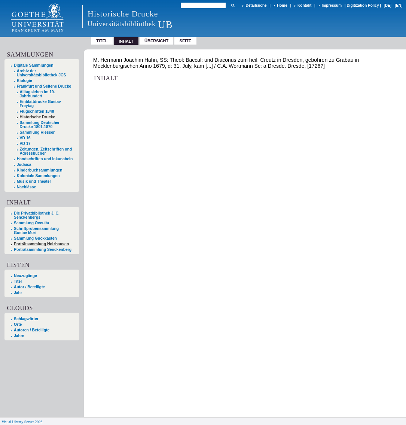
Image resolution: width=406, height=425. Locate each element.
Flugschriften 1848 (37, 111)
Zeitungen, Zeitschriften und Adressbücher (46, 151)
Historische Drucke (37, 117)
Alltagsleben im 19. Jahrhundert (37, 94)
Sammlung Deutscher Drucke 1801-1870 (40, 125)
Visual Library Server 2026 (21, 422)
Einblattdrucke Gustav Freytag (40, 104)
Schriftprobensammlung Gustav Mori (36, 231)
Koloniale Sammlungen (38, 176)
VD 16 (25, 138)
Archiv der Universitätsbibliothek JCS (41, 73)
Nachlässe (26, 187)
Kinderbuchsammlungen (39, 170)
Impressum (332, 5)
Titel (102, 41)
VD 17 (25, 144)
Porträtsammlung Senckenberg (42, 250)
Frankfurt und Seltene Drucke (44, 86)
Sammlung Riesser (37, 132)
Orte (18, 324)
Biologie (24, 81)
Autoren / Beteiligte (31, 330)
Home (282, 5)
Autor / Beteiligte (29, 287)
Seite (186, 41)
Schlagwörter (26, 319)
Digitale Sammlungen (34, 65)
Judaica (24, 165)
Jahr (18, 293)
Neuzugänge (25, 276)
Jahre (19, 336)
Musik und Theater (34, 181)
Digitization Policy (363, 5)
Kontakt (304, 5)
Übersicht (156, 41)
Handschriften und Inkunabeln (45, 159)
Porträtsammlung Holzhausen (41, 244)
